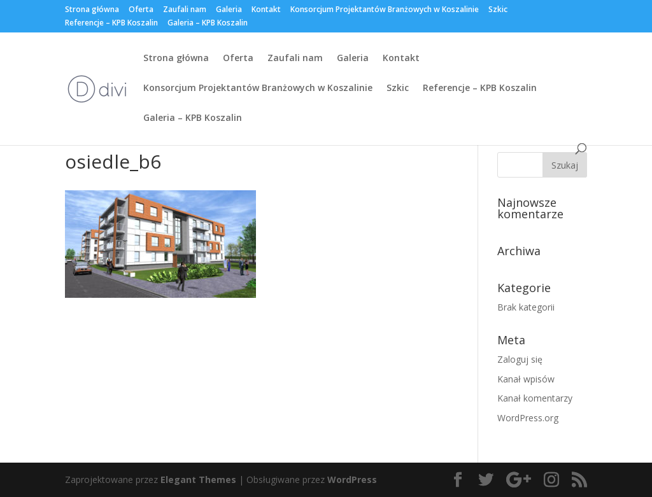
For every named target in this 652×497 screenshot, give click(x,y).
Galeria (229, 10)
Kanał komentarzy (534, 398)
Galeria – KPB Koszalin (207, 23)
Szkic (497, 10)
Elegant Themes (198, 479)
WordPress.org (527, 418)
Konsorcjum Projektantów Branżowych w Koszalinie (384, 10)
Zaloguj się (519, 359)
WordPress (352, 479)
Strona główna (92, 10)
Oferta (141, 10)
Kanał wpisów (526, 379)
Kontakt (266, 10)
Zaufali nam (184, 10)
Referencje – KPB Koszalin (111, 23)
